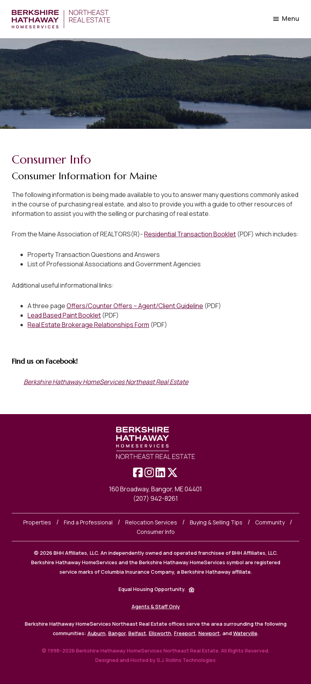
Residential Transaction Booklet (190, 234)
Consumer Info (156, 531)
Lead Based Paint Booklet (64, 315)
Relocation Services (151, 522)
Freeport (185, 633)
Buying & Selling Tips (216, 522)
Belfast (137, 633)
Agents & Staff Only (155, 606)
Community (270, 522)
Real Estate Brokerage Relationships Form (88, 324)
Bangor (117, 633)
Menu (290, 18)
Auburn (96, 633)
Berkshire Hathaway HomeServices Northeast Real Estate (106, 381)
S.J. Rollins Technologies (186, 660)
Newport (209, 633)
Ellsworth (160, 633)
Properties (37, 522)
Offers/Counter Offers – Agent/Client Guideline (135, 305)
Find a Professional (88, 522)
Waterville (245, 633)
